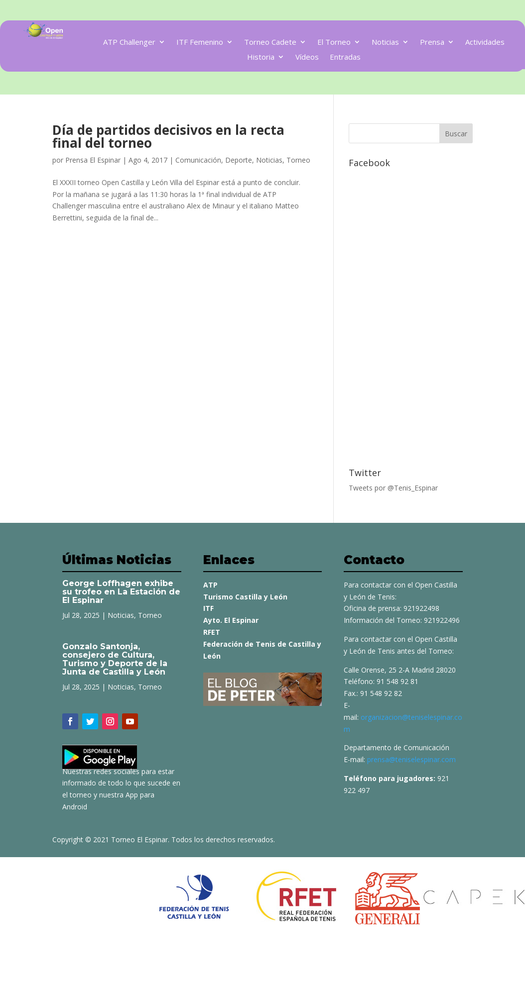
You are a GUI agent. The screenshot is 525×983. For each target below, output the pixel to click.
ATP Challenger (129, 42)
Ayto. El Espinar (231, 620)
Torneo (298, 160)
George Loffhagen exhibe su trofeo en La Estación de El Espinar (121, 592)
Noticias (385, 42)
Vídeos (307, 57)
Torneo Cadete (270, 42)
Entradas (345, 57)
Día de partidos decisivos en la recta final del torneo (168, 136)
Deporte (238, 160)
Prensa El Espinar (93, 160)
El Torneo (334, 42)
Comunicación (198, 160)
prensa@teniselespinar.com (411, 759)
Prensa (432, 42)
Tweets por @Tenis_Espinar (393, 487)
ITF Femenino (199, 42)
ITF (208, 608)
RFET (211, 632)
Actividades (485, 42)
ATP (210, 585)
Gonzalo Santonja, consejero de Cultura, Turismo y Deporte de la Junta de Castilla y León (114, 659)
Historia (260, 57)
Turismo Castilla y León (245, 596)
